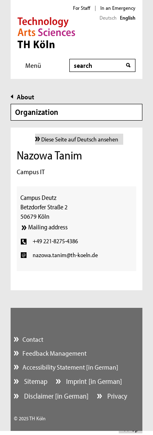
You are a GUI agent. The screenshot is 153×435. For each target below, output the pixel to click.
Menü (33, 65)
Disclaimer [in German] (55, 396)
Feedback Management (54, 353)
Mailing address (48, 227)
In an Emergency (117, 7)
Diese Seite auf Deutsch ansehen (79, 139)
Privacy (116, 396)
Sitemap (34, 381)
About (25, 96)
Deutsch (108, 17)
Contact (32, 339)
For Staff (81, 7)
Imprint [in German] (93, 381)
